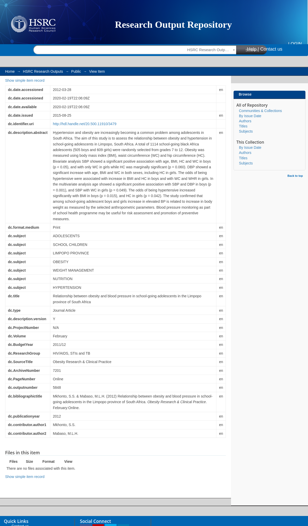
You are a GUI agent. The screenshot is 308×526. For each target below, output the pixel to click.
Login (295, 43)
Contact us (271, 49)
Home (10, 71)
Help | (253, 49)
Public (76, 71)
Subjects (246, 131)
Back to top (295, 175)
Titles (243, 126)
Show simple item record (24, 80)
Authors (245, 121)
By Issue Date (250, 116)
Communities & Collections (260, 111)
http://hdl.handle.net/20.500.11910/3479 (85, 124)
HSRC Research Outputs (43, 71)
